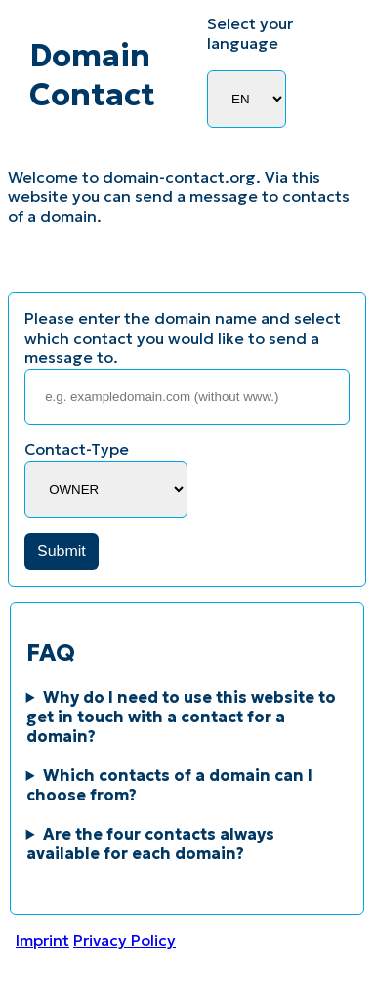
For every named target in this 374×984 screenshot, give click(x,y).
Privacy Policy (124, 940)
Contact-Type (76, 449)
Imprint (42, 940)
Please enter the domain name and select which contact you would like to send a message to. (182, 337)
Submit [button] (61, 551)
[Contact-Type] (105, 489)
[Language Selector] (246, 99)
